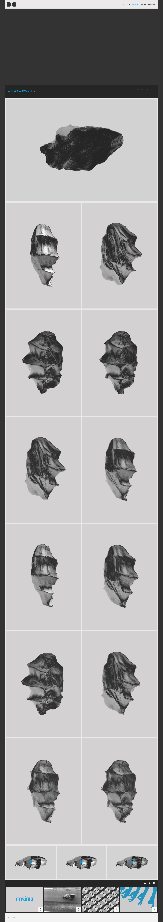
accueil (127, 4)
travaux (135, 4)
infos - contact (148, 4)
